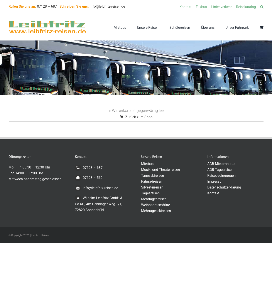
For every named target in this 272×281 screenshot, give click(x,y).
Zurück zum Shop (138, 117)
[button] (262, 7)
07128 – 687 (47, 6)
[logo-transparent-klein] (47, 22)
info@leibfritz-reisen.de (107, 6)
